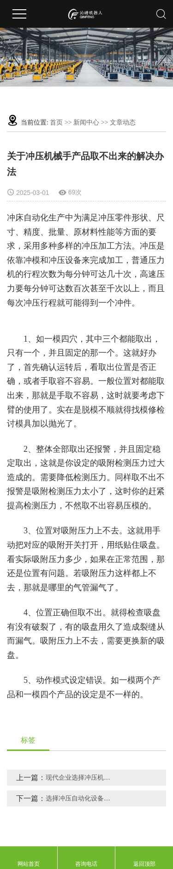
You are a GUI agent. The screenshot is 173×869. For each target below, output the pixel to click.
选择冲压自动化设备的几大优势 (81, 798)
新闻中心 (86, 122)
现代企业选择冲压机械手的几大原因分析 (81, 777)
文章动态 (123, 122)
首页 (56, 122)
